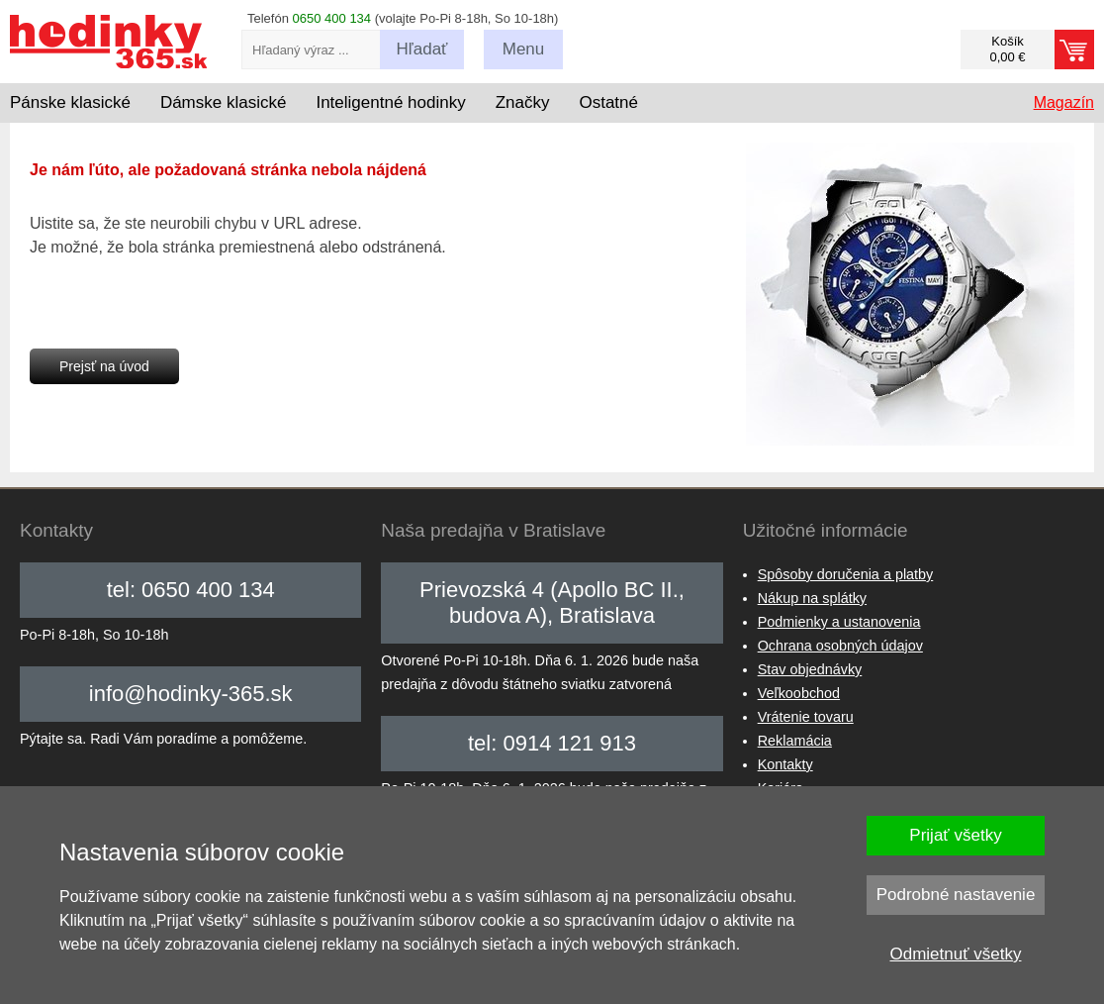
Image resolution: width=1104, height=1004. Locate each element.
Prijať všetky (955, 835)
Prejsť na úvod (104, 366)
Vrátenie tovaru (806, 717)
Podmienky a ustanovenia (839, 622)
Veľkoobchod (799, 693)
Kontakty (785, 764)
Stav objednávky (810, 669)
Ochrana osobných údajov (840, 645)
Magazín (1064, 102)
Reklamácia (795, 741)
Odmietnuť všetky (956, 954)
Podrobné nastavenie (956, 894)
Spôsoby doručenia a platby (846, 574)
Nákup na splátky (812, 598)
